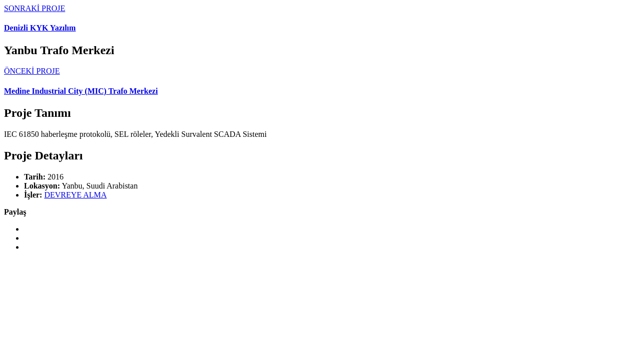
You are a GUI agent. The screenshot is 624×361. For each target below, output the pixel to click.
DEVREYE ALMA (75, 195)
